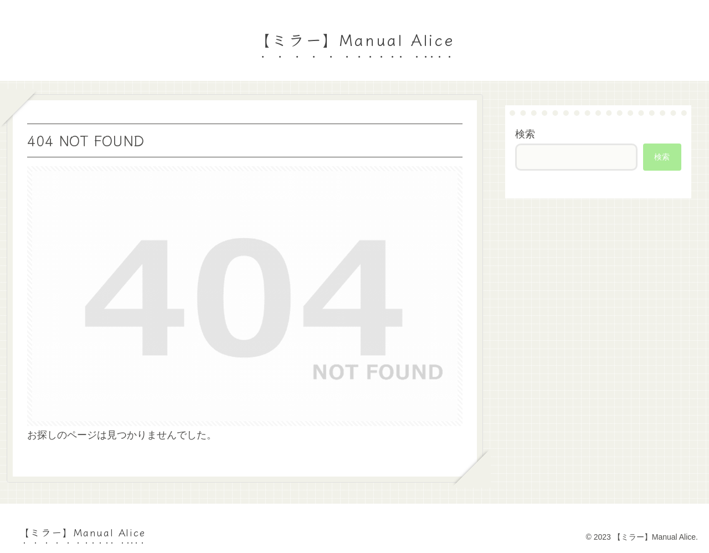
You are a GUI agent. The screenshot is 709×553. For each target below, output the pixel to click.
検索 (525, 134)
